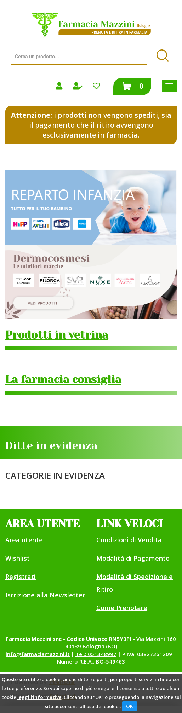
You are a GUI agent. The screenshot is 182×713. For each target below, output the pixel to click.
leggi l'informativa (39, 697)
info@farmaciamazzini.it (38, 654)
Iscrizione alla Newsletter (45, 595)
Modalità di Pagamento (133, 558)
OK (129, 706)
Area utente (24, 540)
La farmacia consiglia (63, 380)
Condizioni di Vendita (129, 540)
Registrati (20, 576)
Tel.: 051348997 (95, 654)
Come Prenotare (121, 607)
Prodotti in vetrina (56, 335)
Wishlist (17, 558)
